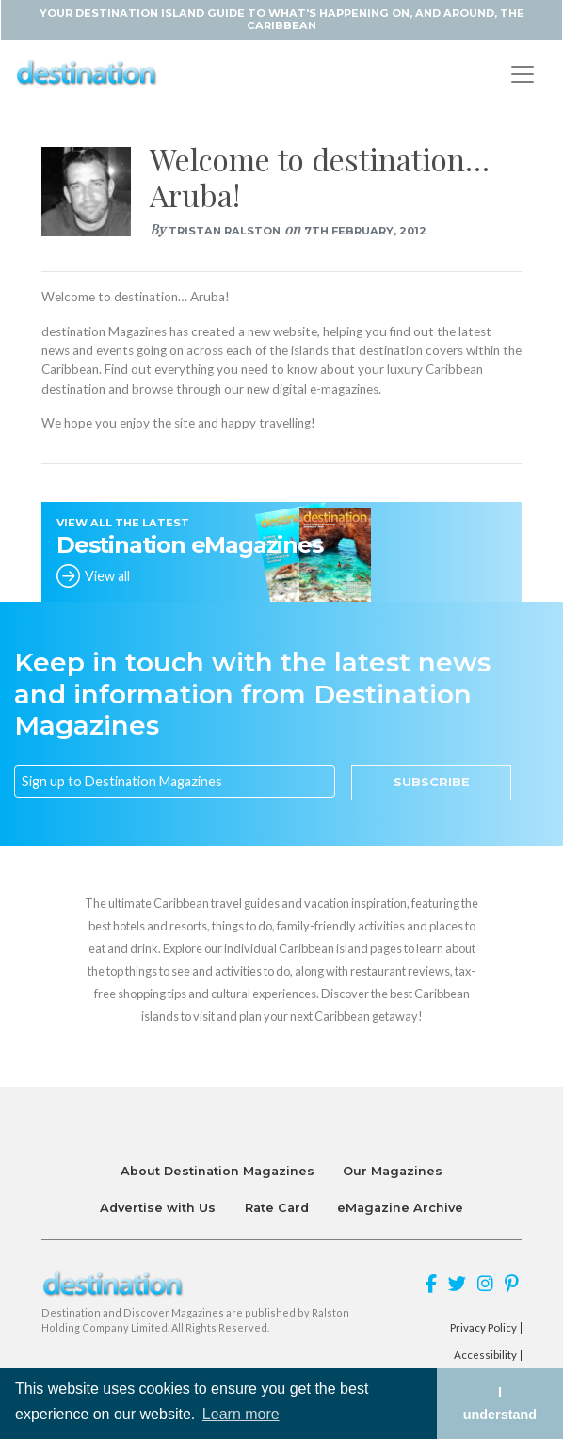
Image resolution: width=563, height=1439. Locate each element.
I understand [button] (500, 1403)
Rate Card (277, 1208)
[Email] (174, 782)
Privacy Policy (483, 1328)
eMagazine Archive (400, 1208)
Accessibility (485, 1355)
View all (107, 576)
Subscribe (432, 782)
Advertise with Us (158, 1208)
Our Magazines (392, 1171)
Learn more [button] (241, 1414)
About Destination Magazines (217, 1171)
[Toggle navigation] (522, 74)
